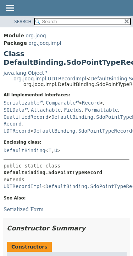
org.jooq (36, 35)
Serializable (21, 103)
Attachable (46, 110)
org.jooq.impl (44, 43)
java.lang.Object (24, 73)
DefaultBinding (24, 150)
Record (91, 103)
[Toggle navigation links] (10, 9)
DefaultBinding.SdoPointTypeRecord (82, 131)
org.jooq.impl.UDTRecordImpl (49, 78)
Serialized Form (24, 209)
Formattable (101, 110)
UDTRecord (17, 131)
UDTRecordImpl (23, 186)
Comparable (61, 103)
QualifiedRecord (26, 117)
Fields (73, 110)
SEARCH (23, 21)
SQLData (14, 110)
